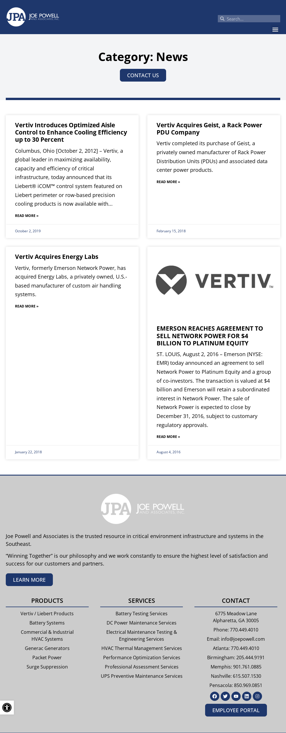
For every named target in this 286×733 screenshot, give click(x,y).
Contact (236, 600)
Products (47, 600)
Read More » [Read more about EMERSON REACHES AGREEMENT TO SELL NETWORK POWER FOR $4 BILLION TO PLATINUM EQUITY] (168, 436)
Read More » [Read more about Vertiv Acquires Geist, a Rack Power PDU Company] (168, 181)
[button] (275, 29)
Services (141, 600)
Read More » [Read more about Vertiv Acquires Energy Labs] (26, 306)
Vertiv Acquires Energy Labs (56, 257)
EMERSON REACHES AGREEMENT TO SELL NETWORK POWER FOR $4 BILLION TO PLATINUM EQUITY (210, 335)
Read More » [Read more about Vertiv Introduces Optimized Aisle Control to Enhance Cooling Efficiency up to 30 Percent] (26, 215)
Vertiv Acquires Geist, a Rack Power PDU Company (209, 128)
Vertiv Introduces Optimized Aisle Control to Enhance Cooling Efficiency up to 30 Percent (71, 132)
